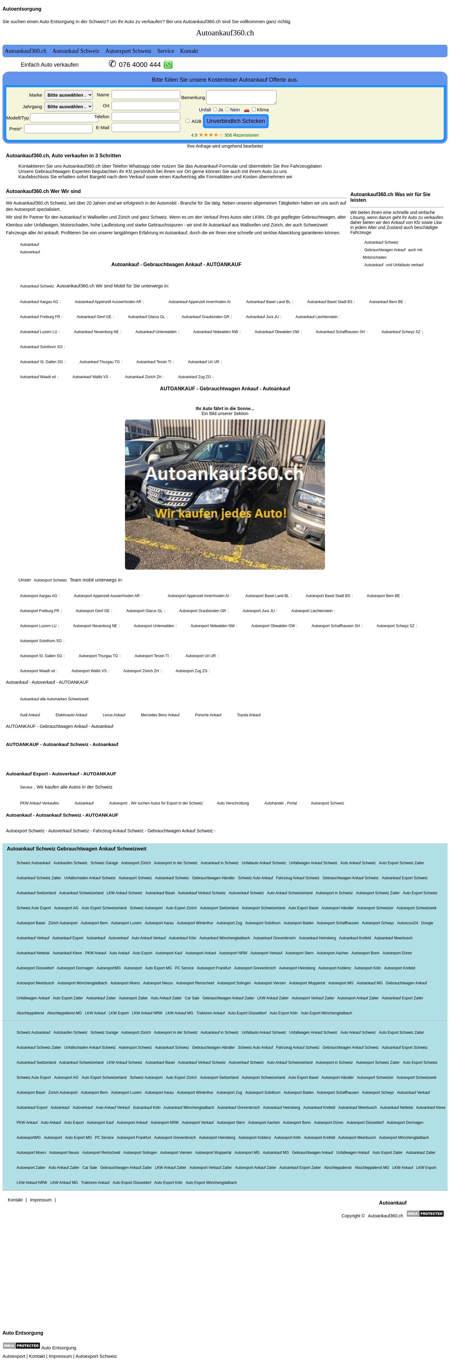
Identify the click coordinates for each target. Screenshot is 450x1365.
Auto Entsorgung (22, 1333)
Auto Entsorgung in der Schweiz (72, 21)
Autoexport (13, 1356)
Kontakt (37, 1356)
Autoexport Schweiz (96, 1356)
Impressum (60, 1356)
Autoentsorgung (21, 9)
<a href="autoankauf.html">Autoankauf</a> (225, 675)
